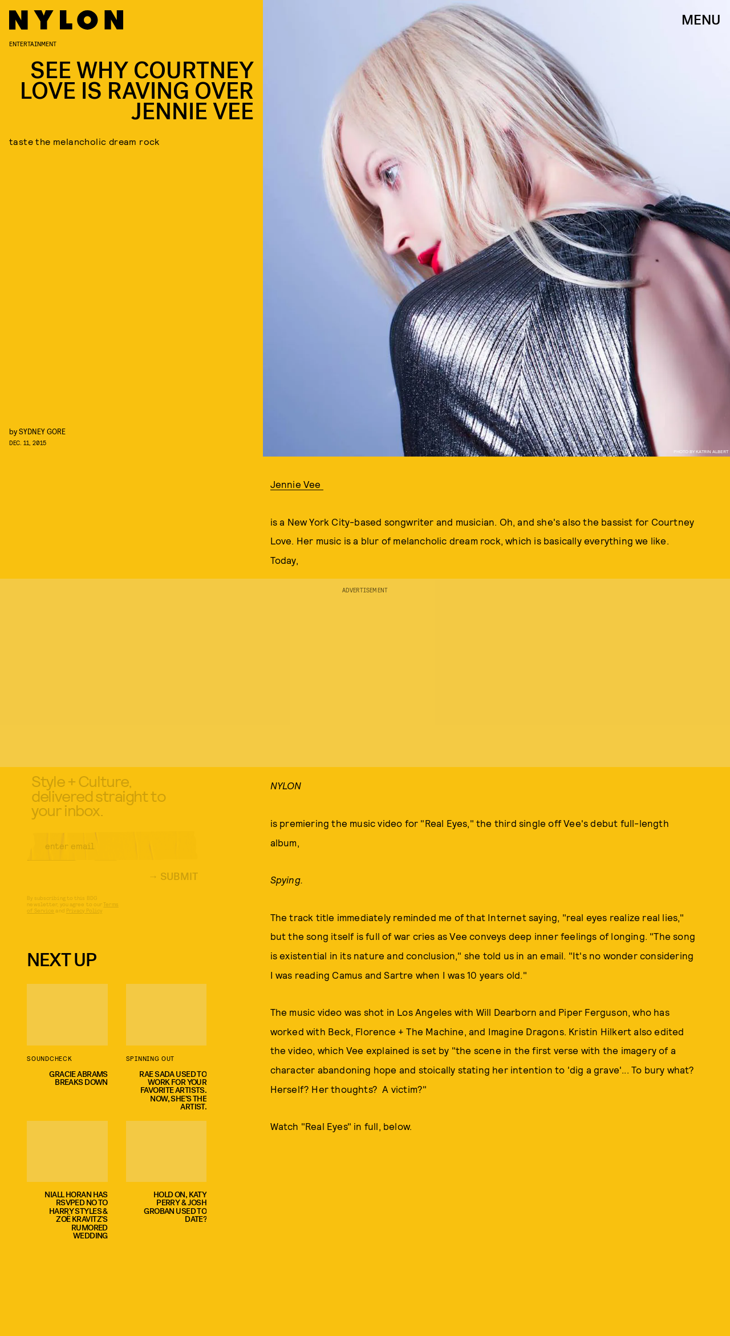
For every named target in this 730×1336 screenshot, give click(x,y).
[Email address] (112, 855)
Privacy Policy (84, 919)
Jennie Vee (296, 484)
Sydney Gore (42, 431)
